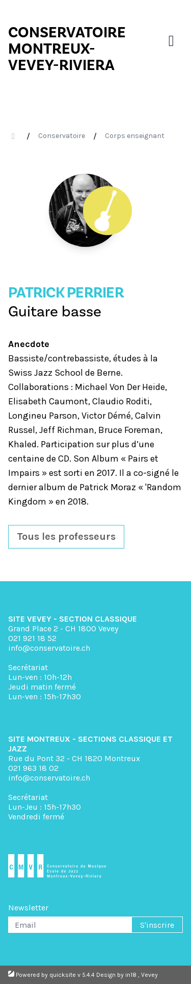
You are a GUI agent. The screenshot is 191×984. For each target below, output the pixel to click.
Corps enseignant (135, 135)
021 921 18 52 (32, 638)
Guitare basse (54, 311)
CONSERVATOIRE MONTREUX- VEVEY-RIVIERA (67, 49)
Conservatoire (61, 135)
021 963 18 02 (33, 768)
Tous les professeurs (66, 536)
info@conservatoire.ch (49, 648)
